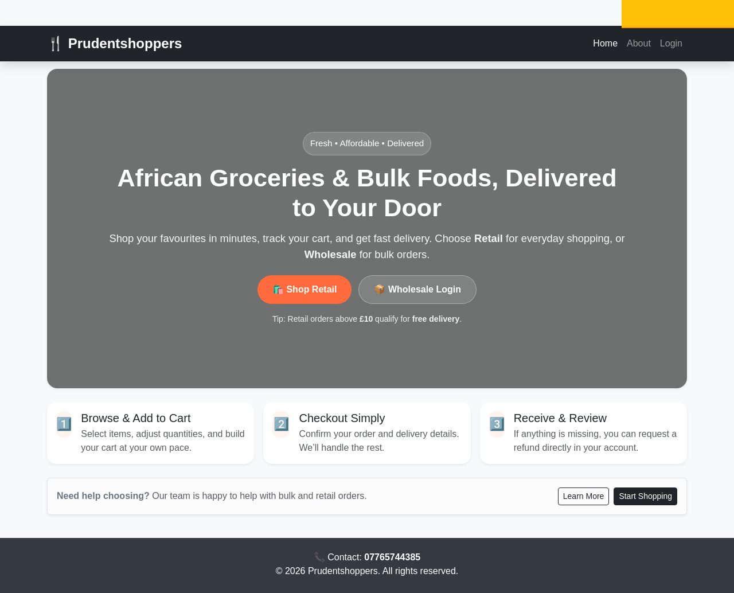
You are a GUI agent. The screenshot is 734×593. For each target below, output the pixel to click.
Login (671, 43)
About (639, 43)
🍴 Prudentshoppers (114, 43)
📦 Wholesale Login (417, 289)
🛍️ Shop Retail (304, 289)
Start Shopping (645, 496)
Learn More (583, 496)
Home (605, 43)
